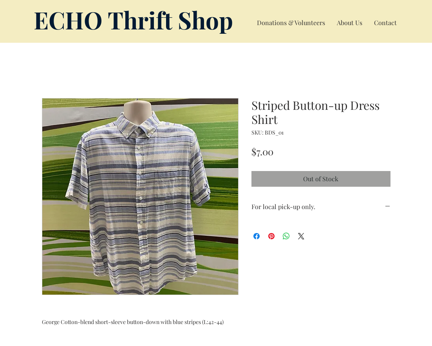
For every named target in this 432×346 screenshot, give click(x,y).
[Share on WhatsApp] (286, 236)
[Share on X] (301, 236)
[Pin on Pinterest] (271, 236)
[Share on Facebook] (256, 236)
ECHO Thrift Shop (133, 19)
